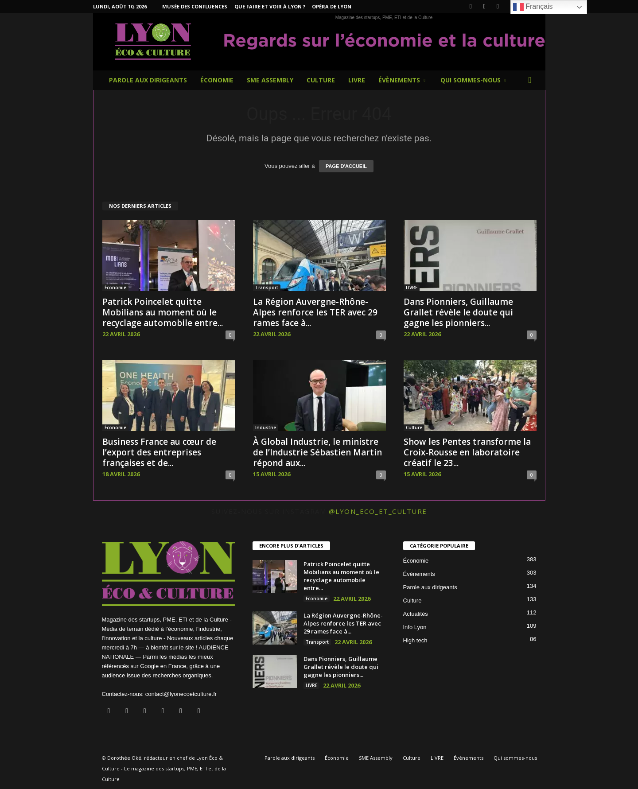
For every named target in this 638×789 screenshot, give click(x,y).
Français (533, 7)
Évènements (401, 80)
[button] (532, 80)
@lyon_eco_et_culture (378, 511)
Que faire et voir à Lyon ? (269, 6)
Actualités (415, 613)
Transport (266, 287)
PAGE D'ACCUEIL (346, 166)
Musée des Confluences (194, 6)
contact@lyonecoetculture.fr (181, 694)
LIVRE (356, 80)
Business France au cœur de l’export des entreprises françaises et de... (159, 452)
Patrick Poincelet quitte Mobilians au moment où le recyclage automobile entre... (162, 312)
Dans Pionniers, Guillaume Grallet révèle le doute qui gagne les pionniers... (458, 312)
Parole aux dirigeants (148, 80)
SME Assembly (270, 80)
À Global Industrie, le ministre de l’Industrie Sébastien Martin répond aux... (317, 452)
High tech (415, 640)
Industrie (265, 427)
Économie (216, 80)
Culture (321, 80)
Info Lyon (415, 627)
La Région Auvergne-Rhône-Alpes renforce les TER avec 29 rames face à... (315, 312)
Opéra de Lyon (331, 6)
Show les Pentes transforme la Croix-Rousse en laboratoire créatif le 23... (467, 452)
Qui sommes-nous (473, 80)
